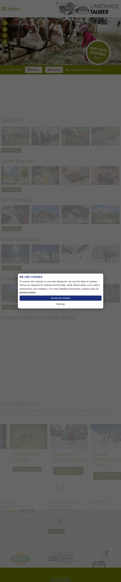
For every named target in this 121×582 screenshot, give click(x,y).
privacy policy (28, 292)
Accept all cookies (60, 298)
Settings (60, 304)
